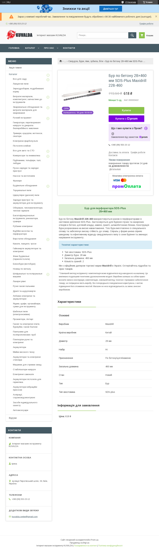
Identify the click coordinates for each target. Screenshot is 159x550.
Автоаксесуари (20, 410)
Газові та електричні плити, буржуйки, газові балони (26, 325)
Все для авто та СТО (23, 150)
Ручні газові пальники (24, 286)
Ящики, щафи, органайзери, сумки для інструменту (27, 305)
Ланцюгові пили (20, 84)
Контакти (69, 48)
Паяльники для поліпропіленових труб (24, 333)
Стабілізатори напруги (24, 369)
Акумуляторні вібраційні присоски (25, 388)
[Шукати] (132, 35)
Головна (14, 48)
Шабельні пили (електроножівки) (21, 313)
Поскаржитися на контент (85, 546)
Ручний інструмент (22, 118)
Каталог (30, 48)
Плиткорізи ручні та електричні (22, 341)
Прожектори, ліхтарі (23, 319)
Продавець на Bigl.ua (79, 543)
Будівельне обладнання (25, 185)
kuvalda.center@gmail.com (25, 516)
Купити (126, 110)
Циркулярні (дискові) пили (26, 195)
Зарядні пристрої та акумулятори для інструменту (28, 201)
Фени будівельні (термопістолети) (21, 257)
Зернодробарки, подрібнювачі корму (28, 90)
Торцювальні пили (22, 190)
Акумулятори (19, 347)
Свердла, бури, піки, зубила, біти (85, 61)
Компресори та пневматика (26, 155)
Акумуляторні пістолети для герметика (27, 380)
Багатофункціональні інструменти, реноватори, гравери (25, 218)
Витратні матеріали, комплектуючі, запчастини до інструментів (27, 99)
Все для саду (20, 79)
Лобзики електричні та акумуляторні (24, 297)
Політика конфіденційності (110, 546)
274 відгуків (130, 2)
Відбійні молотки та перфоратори (23, 232)
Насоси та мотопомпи (24, 176)
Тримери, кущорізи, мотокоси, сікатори (28, 134)
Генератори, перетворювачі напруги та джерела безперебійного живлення (26, 125)
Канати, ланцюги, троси (24, 243)
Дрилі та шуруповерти (24, 291)
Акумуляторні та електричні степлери (27, 358)
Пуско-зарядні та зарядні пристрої (26, 169)
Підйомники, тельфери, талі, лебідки (27, 161)
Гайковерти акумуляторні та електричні (27, 250)
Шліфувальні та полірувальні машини (27, 275)
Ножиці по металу (22, 269)
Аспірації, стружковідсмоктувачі (24, 396)
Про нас (49, 48)
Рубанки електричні (22, 226)
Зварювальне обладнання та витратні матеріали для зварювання (27, 110)
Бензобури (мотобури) (24, 264)
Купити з (126, 118)
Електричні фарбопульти (25, 141)
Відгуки (13, 418)
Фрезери (17, 180)
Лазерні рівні (19, 281)
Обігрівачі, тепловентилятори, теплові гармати (28, 209)
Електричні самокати (23, 374)
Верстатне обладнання (24, 239)
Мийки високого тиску (24, 352)
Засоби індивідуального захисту (25, 404)
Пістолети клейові (22, 146)
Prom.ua (94, 540)
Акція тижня (15, 67)
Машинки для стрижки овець (27, 364)
